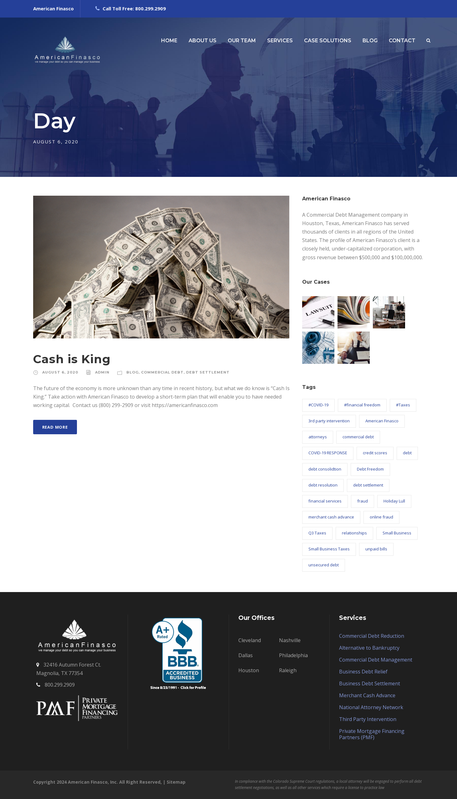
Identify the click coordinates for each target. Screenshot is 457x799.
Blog (132, 372)
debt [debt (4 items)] (407, 453)
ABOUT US (202, 41)
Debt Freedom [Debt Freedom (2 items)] (370, 469)
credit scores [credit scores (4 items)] (375, 453)
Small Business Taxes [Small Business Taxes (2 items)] (329, 549)
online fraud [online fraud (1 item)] (381, 517)
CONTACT (402, 41)
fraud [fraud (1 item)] (362, 501)
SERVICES (280, 41)
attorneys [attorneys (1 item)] (317, 437)
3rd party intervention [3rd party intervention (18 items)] (329, 421)
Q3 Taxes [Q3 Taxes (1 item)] (317, 533)
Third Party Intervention (367, 719)
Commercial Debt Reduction (371, 635)
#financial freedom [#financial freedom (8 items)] (362, 405)
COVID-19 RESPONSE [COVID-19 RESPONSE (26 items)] (327, 453)
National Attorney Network (371, 707)
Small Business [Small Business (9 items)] (397, 533)
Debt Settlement (208, 372)
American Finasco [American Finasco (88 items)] (382, 421)
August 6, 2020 (60, 372)
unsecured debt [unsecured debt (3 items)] (323, 565)
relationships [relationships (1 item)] (354, 533)
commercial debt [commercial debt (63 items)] (358, 437)
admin (102, 372)
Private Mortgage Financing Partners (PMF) (371, 734)
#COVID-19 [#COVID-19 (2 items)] (318, 405)
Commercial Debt (162, 372)
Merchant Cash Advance (367, 695)
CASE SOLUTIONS (327, 41)
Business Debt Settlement (369, 683)
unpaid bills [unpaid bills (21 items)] (376, 549)
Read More (55, 427)
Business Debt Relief (363, 671)
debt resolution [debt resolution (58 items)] (323, 485)
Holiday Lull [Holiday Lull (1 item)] (394, 501)
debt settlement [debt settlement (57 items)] (368, 485)
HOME (169, 41)
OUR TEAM (242, 41)
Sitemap (176, 782)
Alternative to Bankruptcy (369, 647)
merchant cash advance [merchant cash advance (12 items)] (331, 517)
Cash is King (72, 359)
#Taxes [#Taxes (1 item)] (403, 405)
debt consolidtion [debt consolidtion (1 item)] (324, 469)
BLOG (370, 41)
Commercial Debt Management (375, 659)
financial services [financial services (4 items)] (325, 501)
